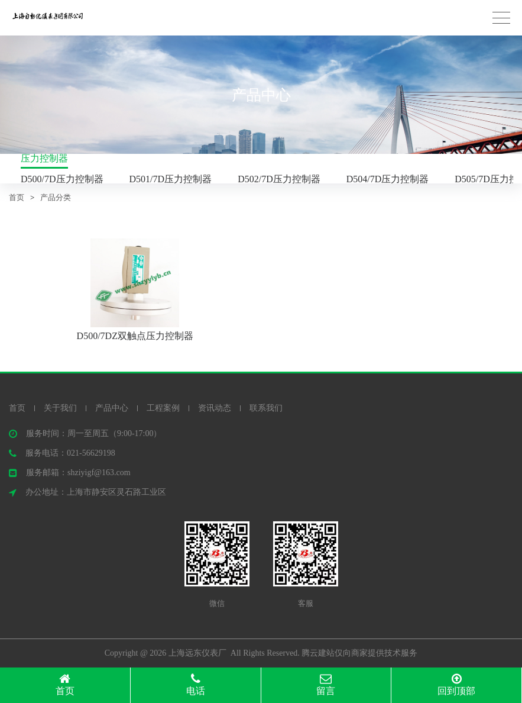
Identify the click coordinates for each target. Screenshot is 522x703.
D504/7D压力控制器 (387, 179)
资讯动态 (214, 408)
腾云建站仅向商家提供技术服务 (359, 653)
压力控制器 (44, 158)
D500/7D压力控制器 (62, 179)
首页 (16, 197)
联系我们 (266, 408)
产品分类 (55, 197)
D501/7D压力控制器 (170, 179)
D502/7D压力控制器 (279, 179)
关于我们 (60, 408)
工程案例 (163, 408)
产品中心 (111, 408)
